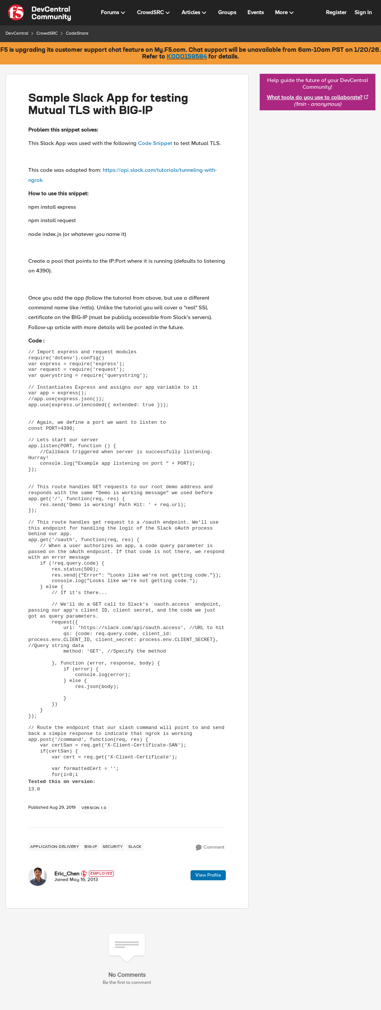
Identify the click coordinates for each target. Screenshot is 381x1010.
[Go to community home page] (39, 13)
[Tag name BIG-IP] (91, 847)
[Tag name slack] (135, 847)
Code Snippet (154, 143)
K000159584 (187, 57)
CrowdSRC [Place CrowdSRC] (47, 33)
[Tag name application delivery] (54, 847)
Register (336, 12)
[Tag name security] (113, 847)
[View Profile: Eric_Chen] (37, 876)
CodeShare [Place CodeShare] (77, 33)
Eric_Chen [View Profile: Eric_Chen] (66, 873)
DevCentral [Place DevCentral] (17, 33)
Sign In (363, 12)
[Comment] (210, 847)
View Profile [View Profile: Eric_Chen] (208, 875)
